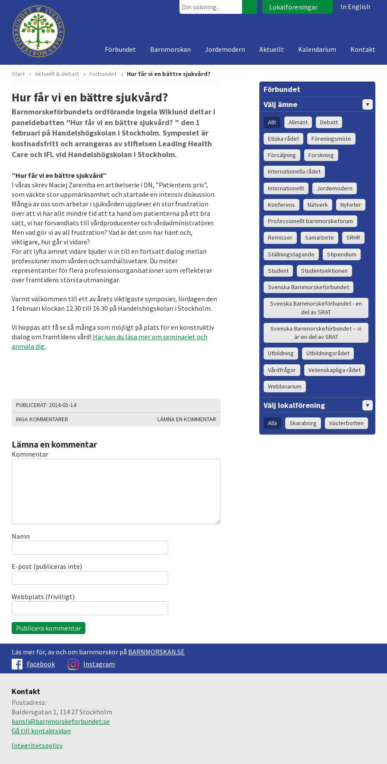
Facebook (33, 664)
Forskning (321, 155)
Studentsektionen (324, 271)
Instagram (91, 664)
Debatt (329, 122)
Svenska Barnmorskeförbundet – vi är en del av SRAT (316, 333)
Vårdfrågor (282, 370)
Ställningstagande (291, 254)
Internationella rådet (294, 171)
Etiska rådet (283, 138)
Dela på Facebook (201, 405)
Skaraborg (303, 423)
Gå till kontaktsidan (41, 730)
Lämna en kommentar (186, 419)
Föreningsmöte (331, 138)
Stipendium (341, 254)
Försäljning (282, 155)
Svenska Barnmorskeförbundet (308, 287)
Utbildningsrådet (327, 353)
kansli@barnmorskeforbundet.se (61, 721)
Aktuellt (271, 49)
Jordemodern (225, 49)
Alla (272, 423)
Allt (272, 122)
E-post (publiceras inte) (47, 566)
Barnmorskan (170, 49)
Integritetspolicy (37, 745)
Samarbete (319, 237)
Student (278, 271)
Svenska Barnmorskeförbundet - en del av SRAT (316, 308)
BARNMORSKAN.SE (156, 651)
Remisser (280, 237)
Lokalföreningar (293, 7)
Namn (21, 536)
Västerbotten (346, 423)
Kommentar (30, 454)
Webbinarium (285, 386)
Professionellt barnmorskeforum (310, 221)
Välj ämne (318, 104)
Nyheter (350, 204)
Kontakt (362, 49)
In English (355, 6)
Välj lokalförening (318, 405)
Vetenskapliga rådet (334, 370)
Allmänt (298, 122)
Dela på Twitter (190, 405)
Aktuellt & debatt (57, 74)
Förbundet (120, 49)
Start (18, 74)
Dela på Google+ (212, 405)
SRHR (353, 237)
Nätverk (318, 204)
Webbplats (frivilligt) (43, 596)
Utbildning (281, 353)
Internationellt (286, 188)
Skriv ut (179, 405)
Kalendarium (317, 49)
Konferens (281, 204)
